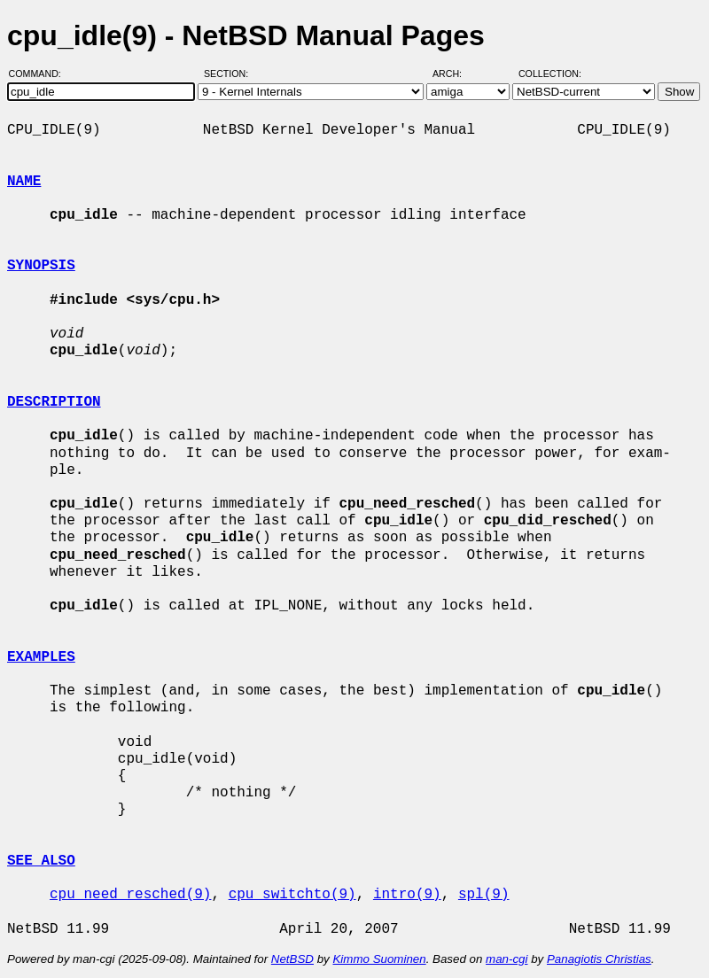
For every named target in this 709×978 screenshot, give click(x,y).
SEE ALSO (41, 861)
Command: (40, 73)
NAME (24, 181)
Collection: (549, 73)
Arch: (455, 73)
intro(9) (407, 894)
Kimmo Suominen (378, 959)
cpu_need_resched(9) (130, 894)
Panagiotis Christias (599, 959)
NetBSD (292, 959)
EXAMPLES (41, 657)
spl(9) (484, 894)
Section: (230, 73)
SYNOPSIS (41, 266)
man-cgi (506, 959)
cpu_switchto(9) (292, 894)
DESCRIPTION (54, 402)
